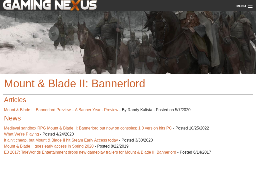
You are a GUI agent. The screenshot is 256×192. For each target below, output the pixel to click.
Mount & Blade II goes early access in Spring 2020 (49, 146)
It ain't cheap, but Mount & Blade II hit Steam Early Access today (61, 140)
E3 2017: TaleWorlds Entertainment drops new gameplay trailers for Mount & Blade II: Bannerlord (90, 152)
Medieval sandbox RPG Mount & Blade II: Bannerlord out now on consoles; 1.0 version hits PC (88, 128)
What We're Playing (21, 134)
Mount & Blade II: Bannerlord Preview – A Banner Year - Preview (61, 110)
